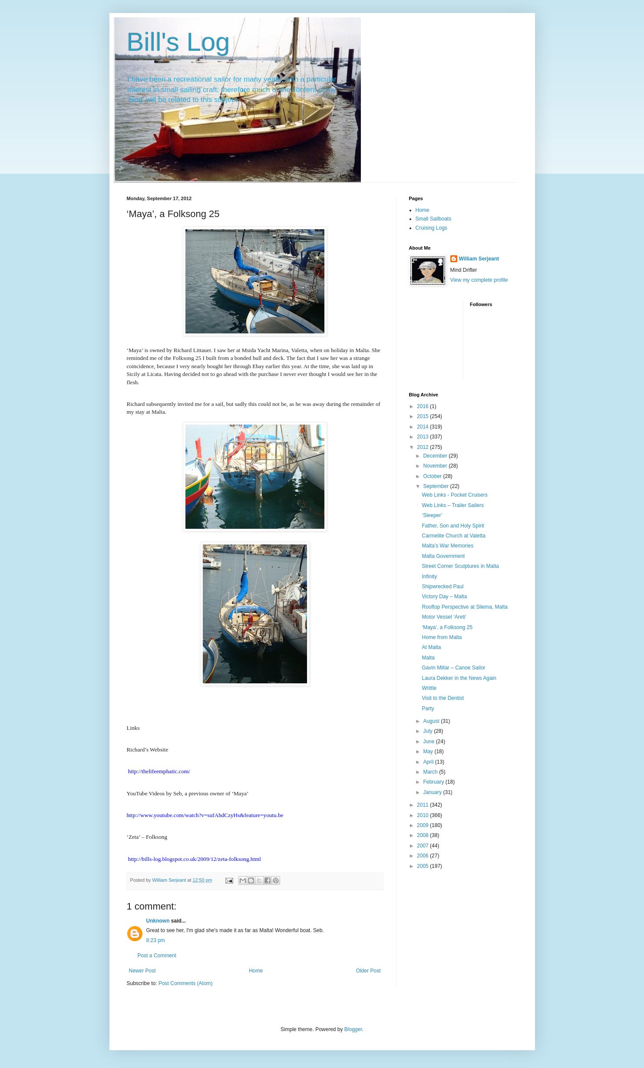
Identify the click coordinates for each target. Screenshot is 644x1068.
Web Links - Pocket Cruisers (454, 495)
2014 (423, 427)
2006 (423, 856)
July (428, 731)
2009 (423, 825)
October (433, 476)
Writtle (429, 688)
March (431, 772)
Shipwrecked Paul (442, 586)
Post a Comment (157, 956)
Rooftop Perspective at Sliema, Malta (464, 607)
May (428, 751)
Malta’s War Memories (447, 546)
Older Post (368, 971)
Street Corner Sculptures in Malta (460, 566)
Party (428, 708)
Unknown (158, 921)
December (436, 456)
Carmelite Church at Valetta (453, 536)
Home (256, 971)
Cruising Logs (431, 228)
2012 (423, 447)
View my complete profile (479, 280)
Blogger (353, 1029)
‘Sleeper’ (432, 515)
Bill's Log (178, 41)
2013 (423, 437)
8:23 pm (155, 940)
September (436, 486)
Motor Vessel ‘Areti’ (444, 617)
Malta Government (443, 556)
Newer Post (142, 971)
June (429, 741)
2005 (423, 866)
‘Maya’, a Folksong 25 (447, 627)
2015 (423, 416)
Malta (428, 658)
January (433, 792)
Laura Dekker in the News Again (459, 678)
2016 (423, 406)
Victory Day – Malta (444, 596)
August (432, 721)
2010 (423, 815)
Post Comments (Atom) (186, 983)
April (429, 762)
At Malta (431, 647)
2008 (423, 835)
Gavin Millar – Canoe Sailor (453, 668)
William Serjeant (479, 259)
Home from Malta (442, 637)
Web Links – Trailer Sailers (453, 505)
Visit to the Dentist (443, 698)
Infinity (429, 577)
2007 (423, 846)
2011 (423, 805)
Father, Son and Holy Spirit (453, 526)
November (436, 466)
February (434, 782)
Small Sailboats (434, 219)
